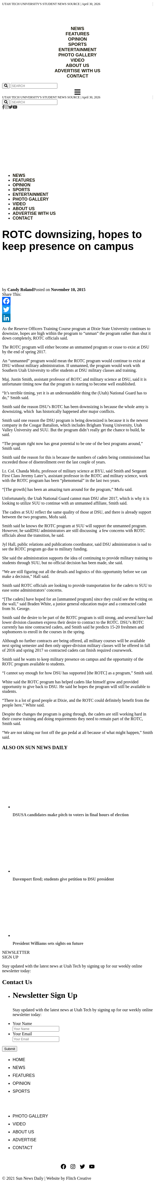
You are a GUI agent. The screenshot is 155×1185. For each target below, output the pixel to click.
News (19, 175)
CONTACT (77, 76)
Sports (21, 189)
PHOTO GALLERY (77, 54)
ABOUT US (77, 65)
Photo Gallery (31, 199)
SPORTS (77, 44)
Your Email (22, 1034)
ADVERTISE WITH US (78, 70)
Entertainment (30, 194)
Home (19, 1059)
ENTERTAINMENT (77, 49)
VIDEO (77, 60)
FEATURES (77, 33)
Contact (23, 218)
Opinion (22, 185)
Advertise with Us (34, 213)
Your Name (22, 1023)
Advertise (24, 1140)
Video (19, 204)
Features (24, 180)
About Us (24, 208)
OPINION (77, 39)
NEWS (77, 28)
